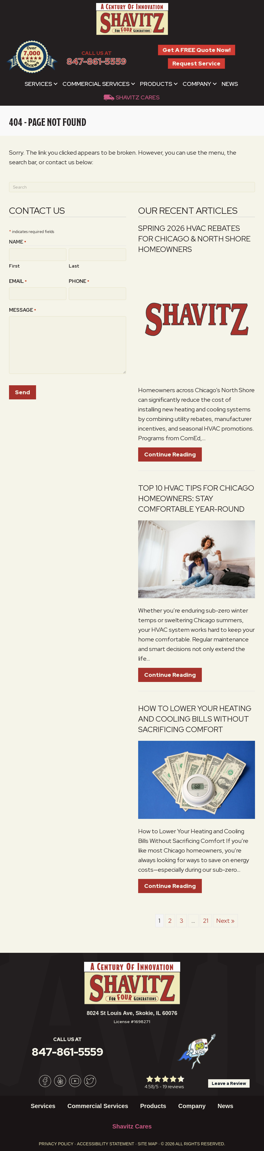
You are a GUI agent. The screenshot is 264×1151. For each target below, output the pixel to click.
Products (156, 84)
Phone (79, 280)
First (14, 265)
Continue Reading (173, 454)
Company (197, 84)
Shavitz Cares (137, 97)
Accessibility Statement (105, 1143)
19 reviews (173, 1086)
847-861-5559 (96, 61)
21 (205, 921)
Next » (225, 921)
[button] (55, 84)
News (230, 84)
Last (74, 265)
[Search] (132, 187)
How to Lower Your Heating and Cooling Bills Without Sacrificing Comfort (194, 719)
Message (22, 309)
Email (18, 280)
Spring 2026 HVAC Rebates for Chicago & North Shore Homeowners (194, 238)
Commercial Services (95, 84)
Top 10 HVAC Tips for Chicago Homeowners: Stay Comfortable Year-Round (196, 498)
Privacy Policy (56, 1143)
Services (38, 84)
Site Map (147, 1143)
